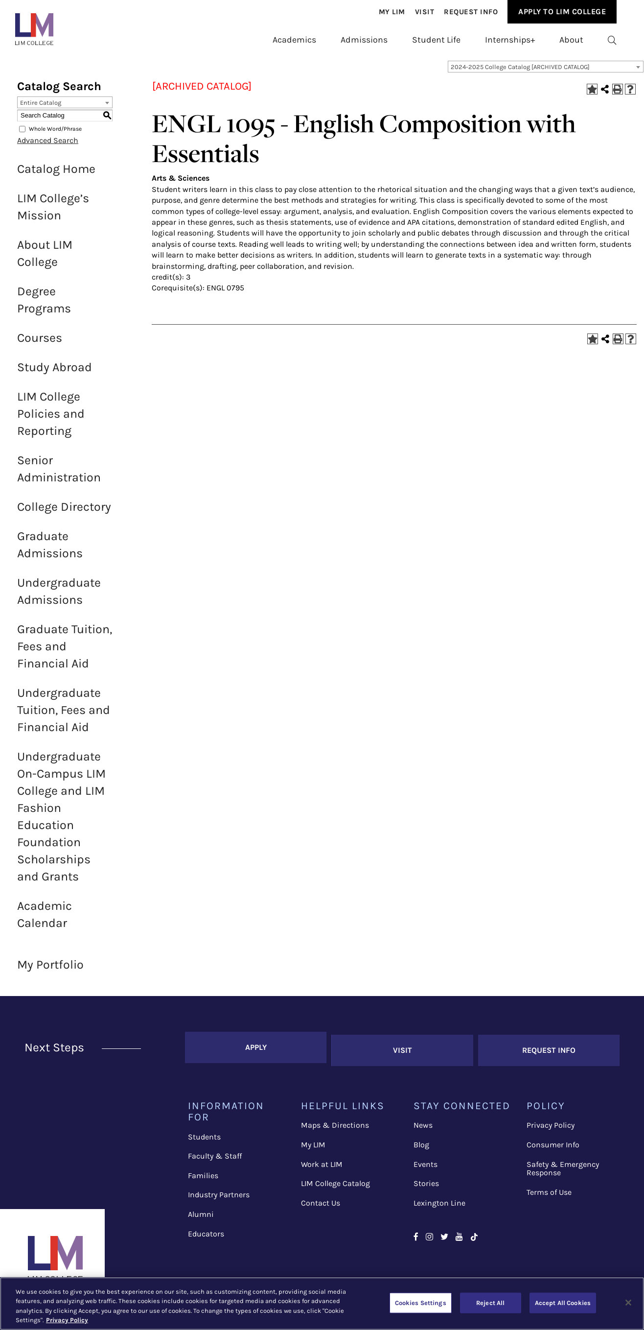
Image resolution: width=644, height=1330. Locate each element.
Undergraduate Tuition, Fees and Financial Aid (63, 715)
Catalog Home (56, 174)
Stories (426, 1183)
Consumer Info (553, 1144)
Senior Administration (59, 474)
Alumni (201, 1213)
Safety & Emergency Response (563, 1168)
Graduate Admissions (50, 550)
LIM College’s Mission (53, 212)
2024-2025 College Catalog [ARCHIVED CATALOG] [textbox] (520, 72)
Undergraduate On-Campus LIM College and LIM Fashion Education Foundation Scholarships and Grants (61, 822)
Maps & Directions (335, 1124)
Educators (206, 1233)
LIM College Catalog (335, 1183)
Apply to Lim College (562, 11)
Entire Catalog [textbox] (40, 108)
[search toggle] (612, 40)
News (423, 1124)
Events (425, 1163)
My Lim (392, 11)
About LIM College (44, 258)
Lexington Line (439, 1202)
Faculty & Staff (215, 1155)
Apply (256, 1049)
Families (203, 1175)
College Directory (64, 512)
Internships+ (510, 40)
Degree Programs (44, 305)
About (571, 40)
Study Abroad (54, 372)
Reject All (490, 1302)
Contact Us (320, 1202)
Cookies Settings (420, 1302)
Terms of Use (549, 1191)
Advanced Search (47, 145)
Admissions (364, 40)
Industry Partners (219, 1194)
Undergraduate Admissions (59, 596)
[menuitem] (392, 11)
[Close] (628, 1302)
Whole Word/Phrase (55, 134)
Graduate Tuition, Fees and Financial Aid (64, 651)
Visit (425, 11)
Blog (421, 1144)
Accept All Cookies (563, 1302)
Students (204, 1136)
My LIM (313, 1144)
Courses (39, 343)
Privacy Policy (551, 1124)
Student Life (436, 40)
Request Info (471, 11)
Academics (294, 40)
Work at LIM (322, 1163)
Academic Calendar (44, 919)
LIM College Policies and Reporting (51, 419)
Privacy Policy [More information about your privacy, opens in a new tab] (67, 1320)
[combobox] (546, 72)
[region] (322, 1303)
